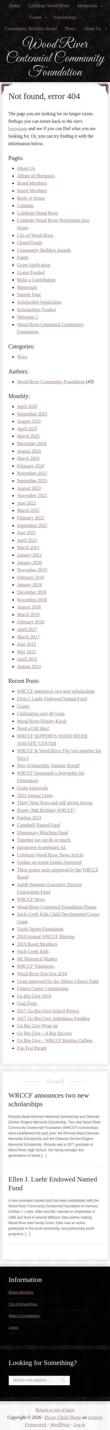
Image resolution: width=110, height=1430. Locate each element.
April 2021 (27, 540)
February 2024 (30, 465)
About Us (93, 30)
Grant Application (33, 264)
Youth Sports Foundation (40, 929)
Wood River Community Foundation (51, 381)
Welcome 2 (27, 316)
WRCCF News (31, 899)
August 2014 (29, 666)
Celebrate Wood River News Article (50, 854)
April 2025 (27, 428)
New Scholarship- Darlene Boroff (48, 765)
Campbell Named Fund (38, 825)
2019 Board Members (37, 944)
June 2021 (26, 532)
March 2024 (28, 458)
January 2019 (29, 584)
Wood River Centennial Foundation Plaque (56, 906)
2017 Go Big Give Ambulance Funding (53, 1018)
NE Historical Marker (37, 958)
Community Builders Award (31, 28)
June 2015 (26, 644)
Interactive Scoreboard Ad (41, 847)
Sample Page (29, 294)
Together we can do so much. (44, 839)
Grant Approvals (32, 787)
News (70, 28)
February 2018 (30, 621)
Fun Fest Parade (32, 1048)
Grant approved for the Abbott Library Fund (58, 981)
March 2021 (28, 547)
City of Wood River (35, 235)
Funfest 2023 (29, 817)
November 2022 (32, 495)
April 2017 (27, 629)
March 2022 (28, 510)
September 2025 (32, 413)
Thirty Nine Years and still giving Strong (54, 802)
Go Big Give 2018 (34, 996)
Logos (13, 1327)
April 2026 (27, 406)
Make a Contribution (36, 279)
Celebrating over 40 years (41, 713)
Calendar (25, 205)
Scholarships (66, 19)
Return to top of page (55, 1409)
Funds (22, 257)
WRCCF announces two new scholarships (56, 691)
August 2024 (29, 451)
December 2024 (31, 443)
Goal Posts (27, 1003)
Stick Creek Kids (33, 951)
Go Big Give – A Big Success (44, 1033)
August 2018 (29, 607)
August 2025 (29, 421)
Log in (79, 1424)
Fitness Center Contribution (42, 988)
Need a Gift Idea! (33, 728)
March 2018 (28, 614)
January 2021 (29, 555)
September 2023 (32, 480)
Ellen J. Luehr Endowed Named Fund (52, 698)
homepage (17, 128)
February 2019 (30, 577)
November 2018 (32, 599)
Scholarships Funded (36, 309)
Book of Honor (31, 198)
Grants (36, 19)
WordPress (60, 1424)
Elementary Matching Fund (42, 832)
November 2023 (32, 473)
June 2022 (26, 503)
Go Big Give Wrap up (37, 1025)
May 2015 (26, 651)
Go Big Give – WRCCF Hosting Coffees (55, 1040)
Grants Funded (30, 272)
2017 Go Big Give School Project (48, 1010)
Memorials (88, 7)
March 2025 (28, 436)
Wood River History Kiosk (42, 721)
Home (14, 5)
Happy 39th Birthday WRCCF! (46, 810)
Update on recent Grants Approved (49, 862)
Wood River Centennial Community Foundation (55, 58)
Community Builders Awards (44, 250)
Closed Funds (29, 242)
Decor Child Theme (63, 1417)
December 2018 (31, 592)
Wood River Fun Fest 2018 (42, 973)
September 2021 (32, 525)
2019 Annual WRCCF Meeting (45, 936)
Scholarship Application (39, 302)
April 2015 (27, 658)
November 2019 (32, 569)
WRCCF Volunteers (35, 966)
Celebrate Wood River (48, 5)
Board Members (32, 183)
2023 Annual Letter (35, 795)
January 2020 (29, 562)
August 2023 (29, 488)
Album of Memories (36, 175)
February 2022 (30, 517)
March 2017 (28, 636)
